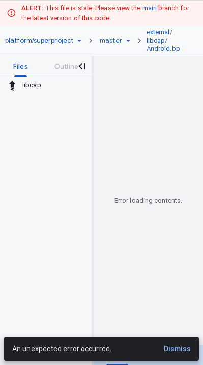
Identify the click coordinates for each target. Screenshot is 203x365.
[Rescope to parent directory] (12, 85)
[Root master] (111, 40)
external (158, 32)
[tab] (20, 66)
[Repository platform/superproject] (39, 40)
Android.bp (163, 48)
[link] (166, 40)
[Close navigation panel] (81, 66)
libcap (156, 40)
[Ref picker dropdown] (128, 40)
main (149, 8)
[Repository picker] (79, 40)
